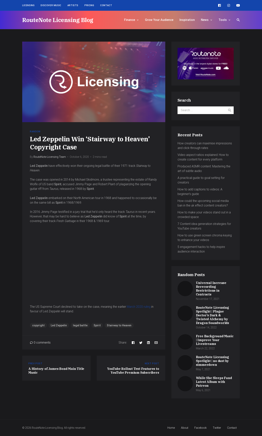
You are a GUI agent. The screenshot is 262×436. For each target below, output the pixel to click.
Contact (106, 5)
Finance (129, 20)
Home (171, 427)
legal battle (80, 325)
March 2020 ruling (139, 306)
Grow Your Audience (159, 20)
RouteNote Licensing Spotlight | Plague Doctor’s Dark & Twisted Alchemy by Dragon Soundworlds (212, 315)
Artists (72, 5)
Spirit (97, 325)
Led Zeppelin (59, 325)
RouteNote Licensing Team (50, 156)
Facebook (200, 427)
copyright (38, 325)
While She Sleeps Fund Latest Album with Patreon (214, 381)
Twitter (217, 427)
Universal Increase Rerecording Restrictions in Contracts (211, 288)
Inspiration (187, 20)
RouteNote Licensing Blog (57, 20)
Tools (223, 20)
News (205, 20)
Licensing (28, 5)
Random (35, 131)
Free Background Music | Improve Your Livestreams (214, 340)
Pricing (89, 5)
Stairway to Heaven (119, 325)
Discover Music (51, 5)
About (184, 427)
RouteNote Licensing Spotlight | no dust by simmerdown (212, 361)
